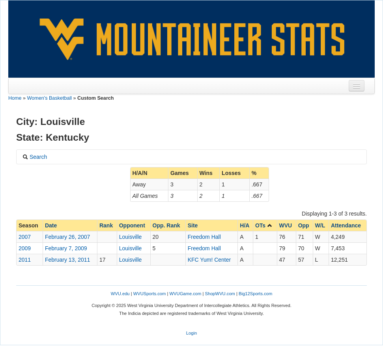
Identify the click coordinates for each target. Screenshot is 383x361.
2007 (25, 237)
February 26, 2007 (67, 237)
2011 (25, 260)
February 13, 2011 (67, 260)
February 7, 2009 (66, 248)
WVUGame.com (186, 293)
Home (15, 98)
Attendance (346, 225)
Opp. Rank (166, 225)
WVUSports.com (149, 293)
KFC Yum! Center (209, 260)
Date (51, 225)
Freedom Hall (204, 237)
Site (193, 225)
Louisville (130, 237)
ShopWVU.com (220, 293)
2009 (25, 248)
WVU (285, 225)
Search (34, 157)
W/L (320, 225)
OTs (264, 225)
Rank (106, 225)
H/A (244, 225)
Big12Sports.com (255, 293)
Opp (303, 225)
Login (191, 333)
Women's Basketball (49, 98)
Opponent (132, 225)
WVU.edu (120, 293)
